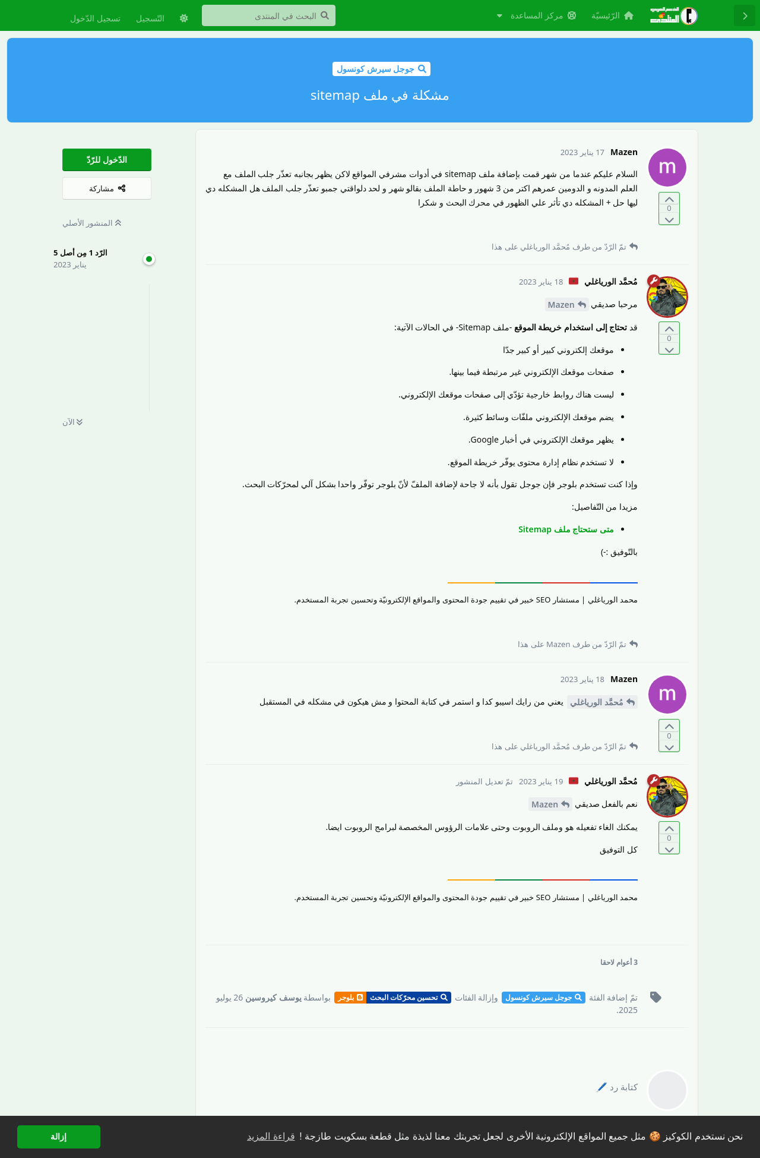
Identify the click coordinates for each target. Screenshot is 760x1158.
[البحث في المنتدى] (268, 15)
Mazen (561, 304)
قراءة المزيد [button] (270, 1136)
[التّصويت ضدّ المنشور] (669, 218)
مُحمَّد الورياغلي (596, 702)
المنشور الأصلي (91, 222)
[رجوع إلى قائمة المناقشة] (744, 15)
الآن (72, 421)
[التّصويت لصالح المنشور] (669, 199)
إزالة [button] (58, 1136)
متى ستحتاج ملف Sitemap (566, 529)
